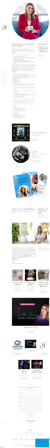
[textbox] (30, 390)
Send (30, 415)
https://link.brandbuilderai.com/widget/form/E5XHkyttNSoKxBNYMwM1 (21, 60)
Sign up (40, 434)
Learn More (34, 139)
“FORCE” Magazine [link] (4, 70)
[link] (5, 27)
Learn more (30, 331)
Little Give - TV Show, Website (30, 350)
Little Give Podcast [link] (4, 76)
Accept (42, 445)
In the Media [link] (3, 73)
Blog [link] (2, 78)
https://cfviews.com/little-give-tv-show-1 (21, 257)
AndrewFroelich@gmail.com (26, 54)
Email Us (40, 55)
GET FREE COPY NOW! (42, 216)
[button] (2, 423)
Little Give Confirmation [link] (29, 446)
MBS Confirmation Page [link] (35, 446)
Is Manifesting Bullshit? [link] (5, 79)
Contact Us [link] (24, 446)
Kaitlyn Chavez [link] (4, 84)
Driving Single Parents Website (17, 353)
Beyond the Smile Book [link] (5, 81)
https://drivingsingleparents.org (27, 255)
